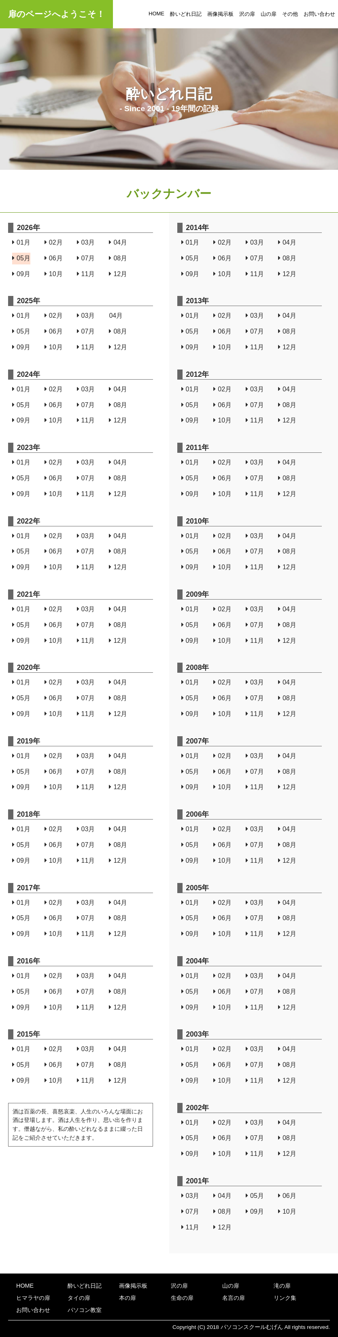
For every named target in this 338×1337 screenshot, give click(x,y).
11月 (86, 273)
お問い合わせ (319, 14)
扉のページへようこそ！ (56, 14)
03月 (86, 242)
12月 (118, 273)
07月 (86, 258)
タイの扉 (79, 1298)
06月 (54, 258)
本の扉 (127, 1298)
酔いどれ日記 (186, 14)
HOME (156, 14)
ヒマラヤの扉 (33, 1298)
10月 (54, 273)
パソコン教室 (85, 1310)
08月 (118, 258)
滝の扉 (282, 1285)
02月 (54, 242)
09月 (21, 273)
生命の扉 (182, 1298)
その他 (290, 14)
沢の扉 (247, 14)
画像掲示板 (220, 14)
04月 (118, 242)
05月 (21, 258)
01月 (21, 242)
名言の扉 (233, 1298)
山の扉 (268, 14)
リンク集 (285, 1298)
